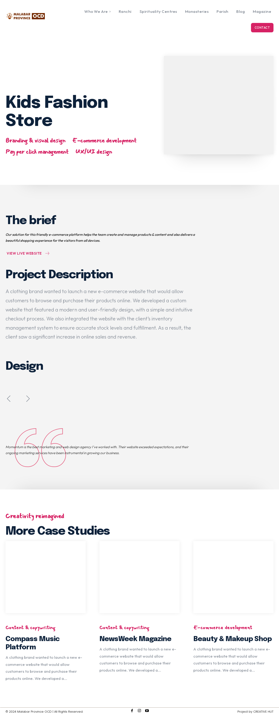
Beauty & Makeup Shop (232, 639)
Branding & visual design (35, 140)
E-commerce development (104, 140)
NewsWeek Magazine (135, 639)
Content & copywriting (30, 628)
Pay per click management (37, 152)
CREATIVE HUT (263, 711)
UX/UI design (93, 152)
